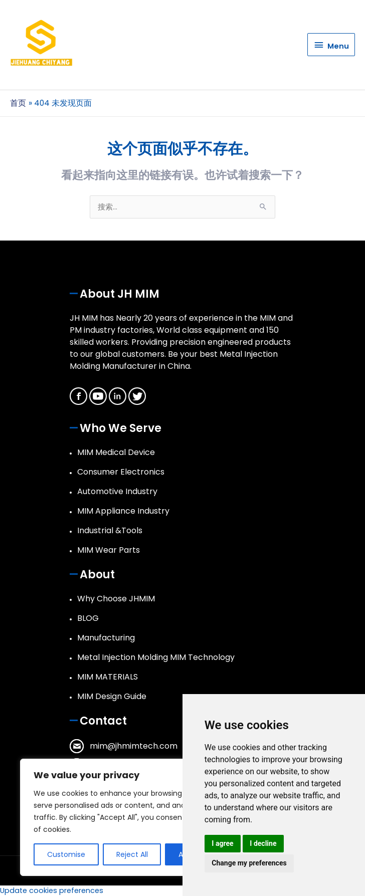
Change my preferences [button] (249, 863)
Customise (66, 854)
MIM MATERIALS (107, 677)
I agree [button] (222, 843)
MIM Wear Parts (108, 550)
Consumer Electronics (120, 472)
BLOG (88, 618)
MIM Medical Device (116, 452)
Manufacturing (106, 637)
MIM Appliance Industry (123, 511)
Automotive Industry (117, 491)
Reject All (132, 854)
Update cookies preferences (51, 890)
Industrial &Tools (109, 530)
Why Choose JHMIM (116, 598)
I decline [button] (263, 843)
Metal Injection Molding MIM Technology (156, 657)
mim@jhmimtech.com (133, 746)
